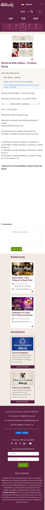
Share (18, 433)
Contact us (28, 425)
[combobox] (32, 4)
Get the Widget (17, 425)
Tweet (25, 433)
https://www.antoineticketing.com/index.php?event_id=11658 (21, 86)
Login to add (16, 249)
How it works (17, 412)
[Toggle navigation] (39, 11)
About (26, 412)
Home (8, 412)
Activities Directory (9, 492)
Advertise (34, 412)
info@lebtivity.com (27, 416)
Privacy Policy (35, 429)
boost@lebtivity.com (30, 420)
